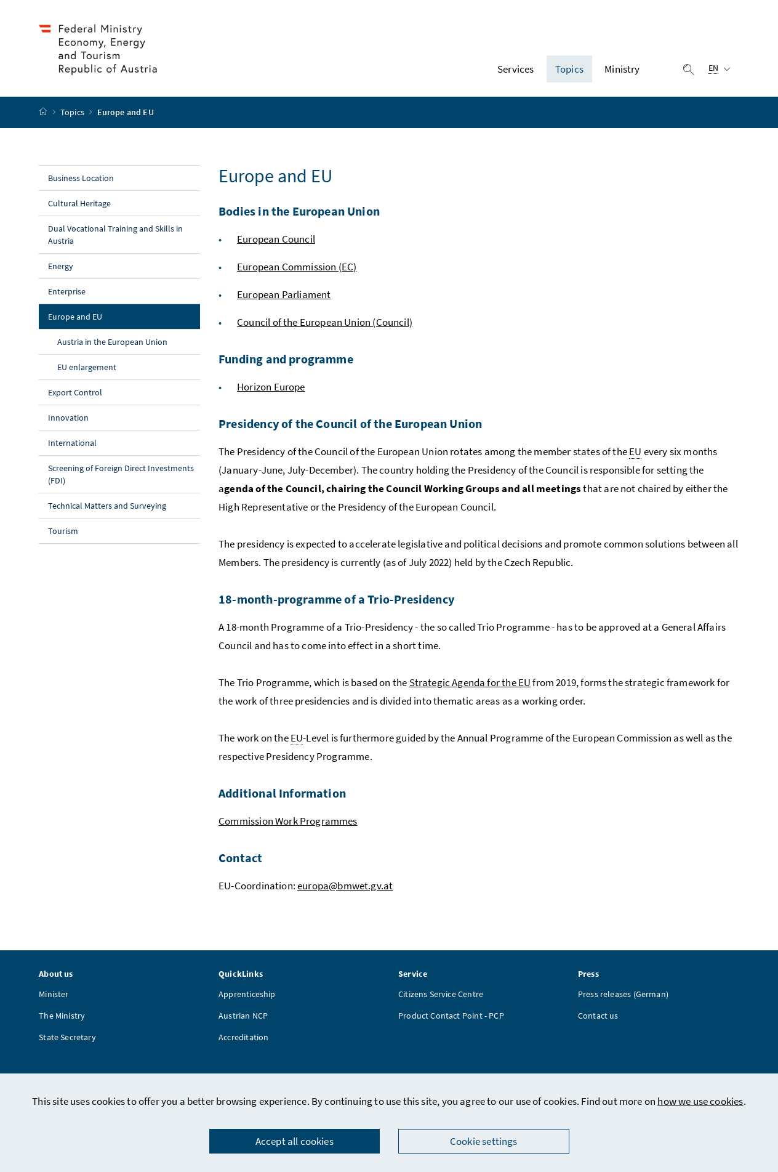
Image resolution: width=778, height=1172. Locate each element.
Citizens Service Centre (440, 995)
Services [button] (515, 69)
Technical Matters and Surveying (107, 506)
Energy (60, 267)
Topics (73, 113)
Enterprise (67, 292)
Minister (53, 995)
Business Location (81, 179)
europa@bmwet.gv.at (345, 887)
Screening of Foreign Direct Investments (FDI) (120, 475)
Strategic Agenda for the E (466, 683)
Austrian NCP (243, 1017)
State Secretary (67, 1039)
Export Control (75, 393)
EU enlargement (86, 368)
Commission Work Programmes (288, 822)
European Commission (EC (295, 268)
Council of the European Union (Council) (324, 323)
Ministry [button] (622, 69)
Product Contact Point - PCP (451, 1017)
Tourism (63, 532)
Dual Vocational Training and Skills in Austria (115, 236)
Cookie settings (484, 1141)
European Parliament (284, 295)
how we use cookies (700, 1101)
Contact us (598, 1017)
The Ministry (62, 1017)
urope (292, 388)
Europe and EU (100, 317)
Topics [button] (569, 69)
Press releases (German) (623, 995)
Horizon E (258, 388)
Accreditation (243, 1039)
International (72, 444)
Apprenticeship (247, 995)
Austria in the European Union (112, 343)
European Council (276, 240)
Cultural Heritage (79, 204)
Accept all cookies (294, 1141)
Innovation (68, 418)
